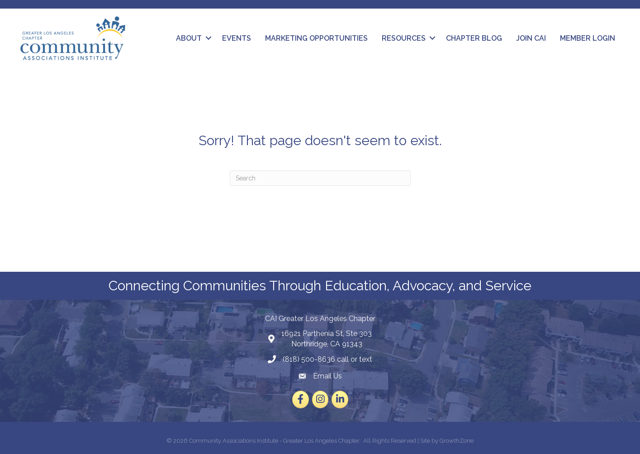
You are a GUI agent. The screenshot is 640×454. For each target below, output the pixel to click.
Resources (404, 38)
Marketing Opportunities (316, 38)
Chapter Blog (474, 38)
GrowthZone (457, 440)
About (189, 38)
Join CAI (531, 38)
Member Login (587, 38)
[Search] (320, 178)
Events (236, 38)
